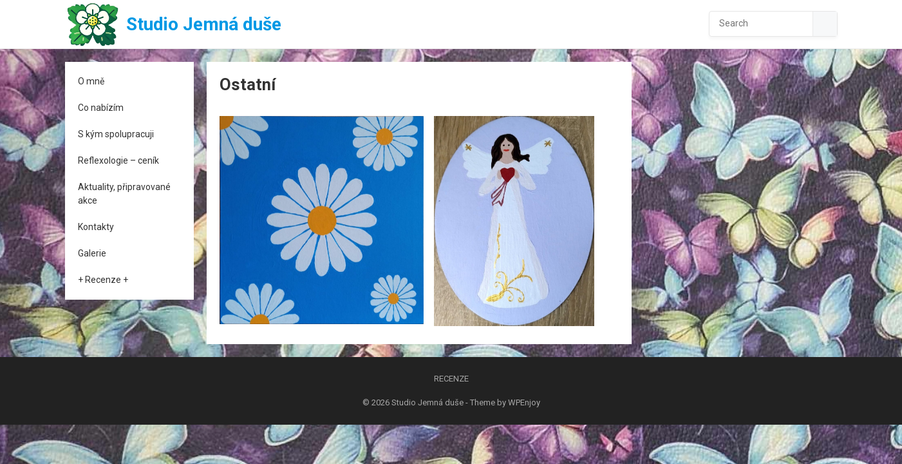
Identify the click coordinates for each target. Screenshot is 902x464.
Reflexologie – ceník (118, 160)
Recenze (451, 378)
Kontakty (96, 227)
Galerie (92, 253)
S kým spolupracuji (116, 134)
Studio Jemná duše (203, 24)
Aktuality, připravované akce (124, 194)
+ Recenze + (103, 280)
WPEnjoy (524, 402)
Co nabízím (101, 107)
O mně (91, 81)
